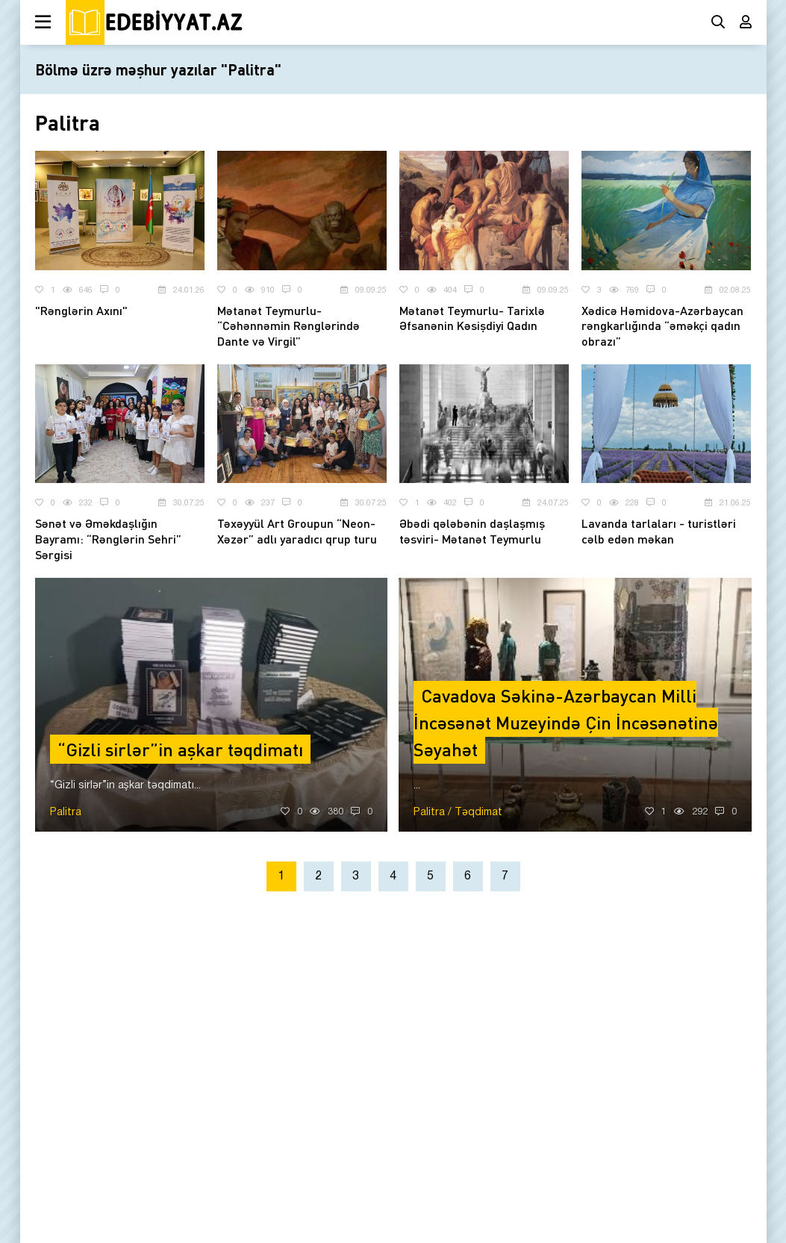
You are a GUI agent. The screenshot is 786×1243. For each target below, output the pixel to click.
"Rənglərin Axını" (81, 310)
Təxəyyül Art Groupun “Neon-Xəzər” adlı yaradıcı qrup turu (297, 531)
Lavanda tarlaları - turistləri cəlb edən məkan (658, 531)
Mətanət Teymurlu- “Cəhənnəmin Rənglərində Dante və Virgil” (288, 326)
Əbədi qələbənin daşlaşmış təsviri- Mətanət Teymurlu (472, 531)
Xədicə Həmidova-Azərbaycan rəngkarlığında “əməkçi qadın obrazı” (662, 326)
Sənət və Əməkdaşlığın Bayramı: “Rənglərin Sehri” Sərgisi (108, 538)
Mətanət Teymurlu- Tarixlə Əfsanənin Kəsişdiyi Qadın (472, 318)
